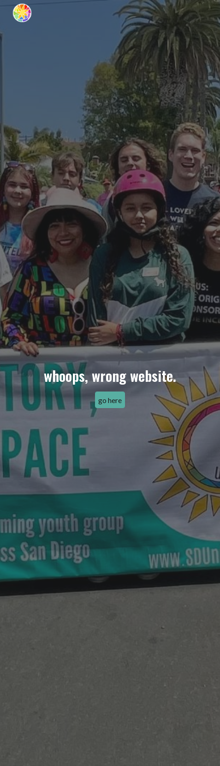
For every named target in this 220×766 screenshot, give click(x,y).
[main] (110, 375)
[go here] (110, 400)
